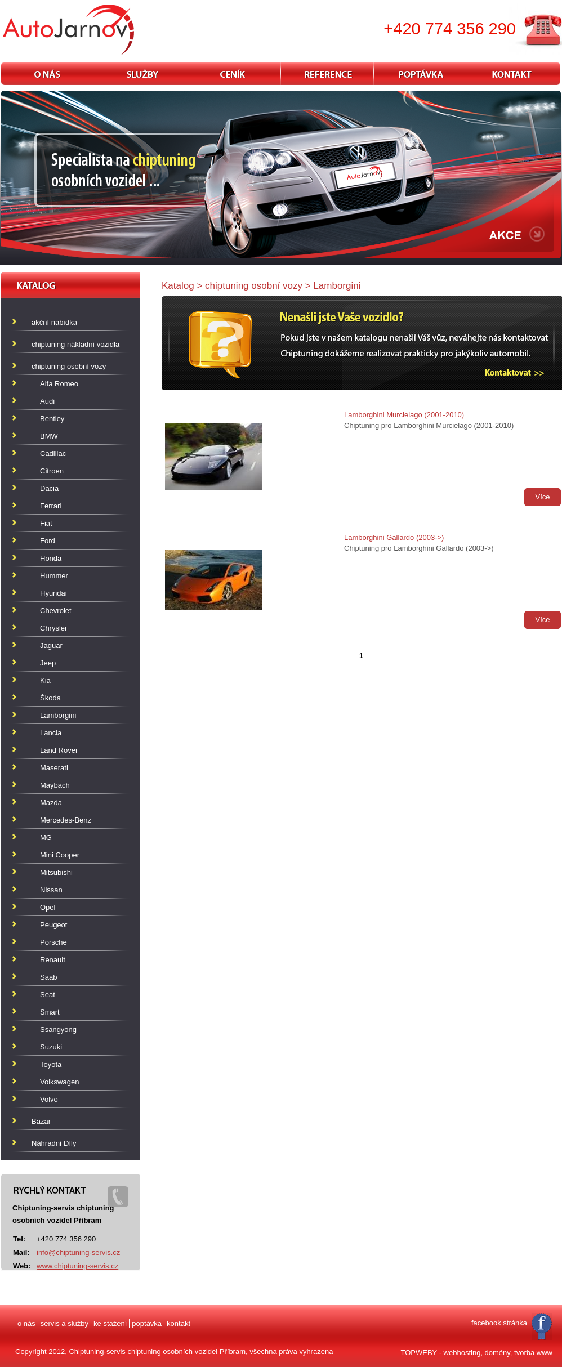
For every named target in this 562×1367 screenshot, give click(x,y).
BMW (49, 436)
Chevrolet (56, 610)
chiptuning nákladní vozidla (68, 342)
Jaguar (51, 645)
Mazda (51, 802)
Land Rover (59, 750)
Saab (48, 977)
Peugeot (53, 925)
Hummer (54, 575)
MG (46, 837)
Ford (47, 541)
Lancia (50, 733)
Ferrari (50, 506)
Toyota (50, 1064)
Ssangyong (58, 1029)
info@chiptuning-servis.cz (78, 1252)
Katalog (178, 285)
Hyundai (53, 593)
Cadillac (53, 453)
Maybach (55, 785)
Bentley (52, 418)
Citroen (52, 471)
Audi (47, 401)
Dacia (49, 488)
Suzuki (51, 1047)
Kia (45, 680)
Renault (52, 959)
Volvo (49, 1099)
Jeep (48, 663)
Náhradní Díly (46, 1140)
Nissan (51, 890)
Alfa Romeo (59, 383)
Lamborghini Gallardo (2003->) (394, 537)
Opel (47, 907)
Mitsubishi (56, 872)
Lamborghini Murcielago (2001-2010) (404, 414)
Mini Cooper (59, 855)
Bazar (34, 1119)
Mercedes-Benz (65, 820)
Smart (50, 1012)
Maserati (54, 767)
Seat (47, 994)
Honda (50, 558)
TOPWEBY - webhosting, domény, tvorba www (477, 1352)
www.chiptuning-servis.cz (77, 1266)
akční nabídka (47, 320)
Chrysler (53, 628)
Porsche (53, 942)
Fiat (46, 523)
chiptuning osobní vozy (61, 364)
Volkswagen (59, 1082)
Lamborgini (58, 715)
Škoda (50, 698)
